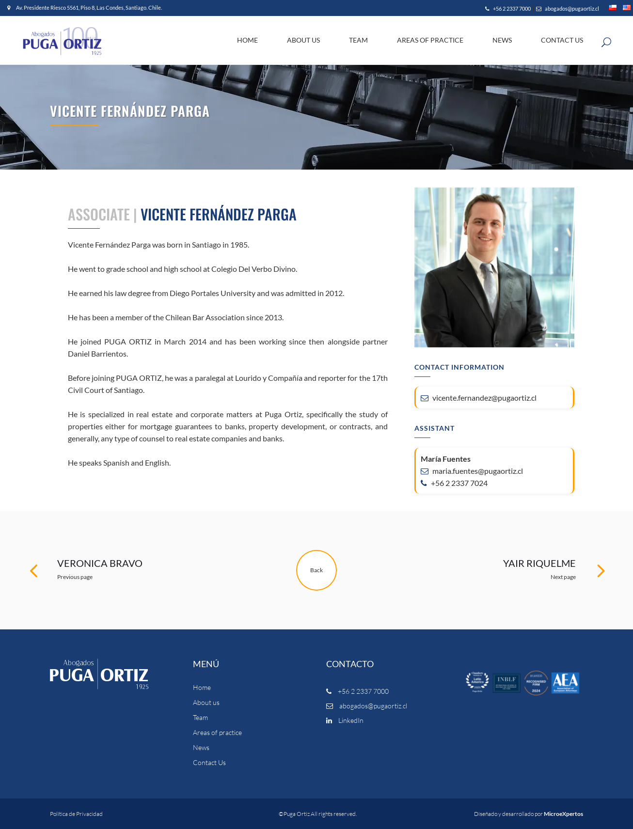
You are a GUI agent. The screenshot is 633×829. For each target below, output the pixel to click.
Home (202, 687)
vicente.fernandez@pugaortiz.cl (479, 397)
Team (200, 717)
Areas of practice (217, 732)
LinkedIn (345, 720)
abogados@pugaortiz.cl (567, 8)
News (201, 747)
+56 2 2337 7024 (454, 482)
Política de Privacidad (76, 813)
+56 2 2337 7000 (508, 8)
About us (206, 702)
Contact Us (209, 762)
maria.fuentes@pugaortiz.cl (472, 470)
